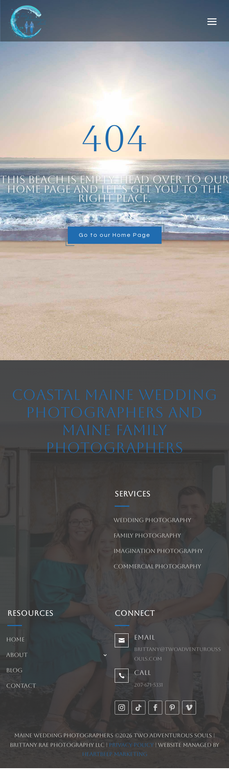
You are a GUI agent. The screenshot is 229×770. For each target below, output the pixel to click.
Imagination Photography (158, 551)
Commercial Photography (157, 567)
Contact (21, 686)
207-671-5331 (148, 685)
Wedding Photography (152, 521)
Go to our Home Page (115, 235)
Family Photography (147, 536)
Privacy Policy (131, 745)
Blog (14, 671)
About (16, 655)
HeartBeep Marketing (114, 754)
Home (15, 640)
